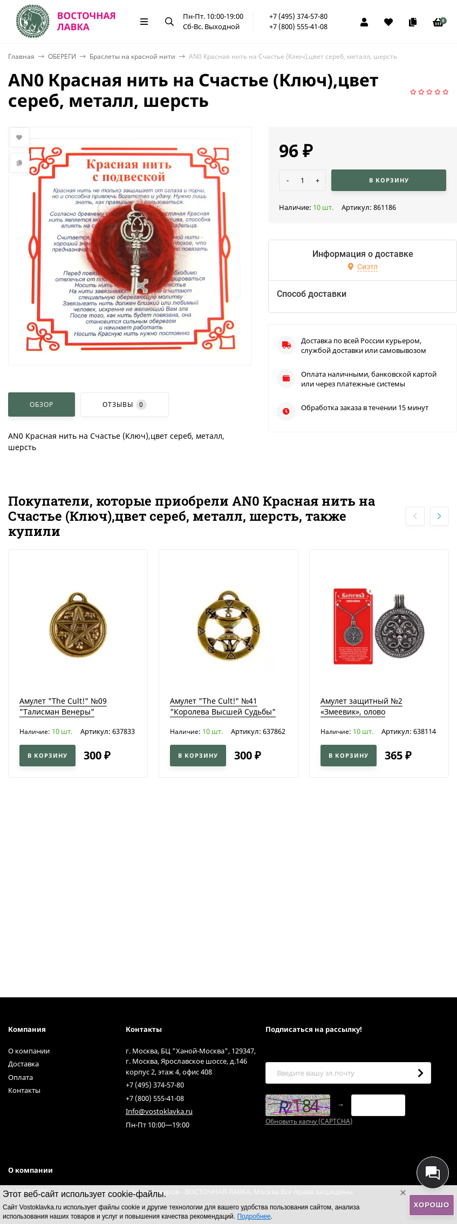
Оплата (20, 1077)
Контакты (24, 1090)
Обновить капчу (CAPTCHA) (308, 1121)
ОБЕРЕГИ (62, 56)
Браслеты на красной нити (132, 56)
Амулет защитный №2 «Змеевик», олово (361, 706)
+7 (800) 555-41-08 (298, 26)
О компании (29, 1051)
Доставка (23, 1064)
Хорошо (431, 1205)
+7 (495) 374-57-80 (298, 16)
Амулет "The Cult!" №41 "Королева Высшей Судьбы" (223, 706)
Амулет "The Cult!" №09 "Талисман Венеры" (63, 706)
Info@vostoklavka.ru (159, 1111)
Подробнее (253, 1216)
